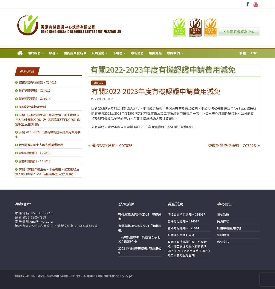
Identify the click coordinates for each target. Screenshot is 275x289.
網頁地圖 (223, 235)
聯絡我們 (173, 53)
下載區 (117, 53)
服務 (52, 53)
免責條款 (223, 221)
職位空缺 (223, 242)
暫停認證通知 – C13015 (34, 161)
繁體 (242, 53)
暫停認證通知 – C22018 (34, 153)
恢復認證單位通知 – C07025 (234, 145)
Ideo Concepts (123, 276)
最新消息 (137, 53)
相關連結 (155, 53)
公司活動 (98, 53)
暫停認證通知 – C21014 (34, 98)
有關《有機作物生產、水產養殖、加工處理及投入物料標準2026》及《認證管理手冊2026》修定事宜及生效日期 (47, 119)
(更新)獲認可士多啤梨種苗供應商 (41, 145)
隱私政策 (223, 214)
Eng (254, 53)
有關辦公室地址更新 (32, 107)
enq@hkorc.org (41, 221)
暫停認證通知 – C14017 (34, 90)
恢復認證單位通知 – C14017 (38, 82)
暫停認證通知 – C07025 (110, 145)
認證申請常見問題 (229, 228)
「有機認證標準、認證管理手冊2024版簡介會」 (139, 239)
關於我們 (34, 53)
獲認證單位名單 (75, 53)
